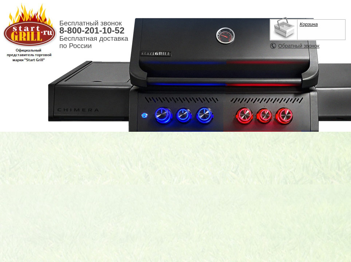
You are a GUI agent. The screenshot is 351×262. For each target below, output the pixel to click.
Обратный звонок (298, 46)
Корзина (309, 24)
